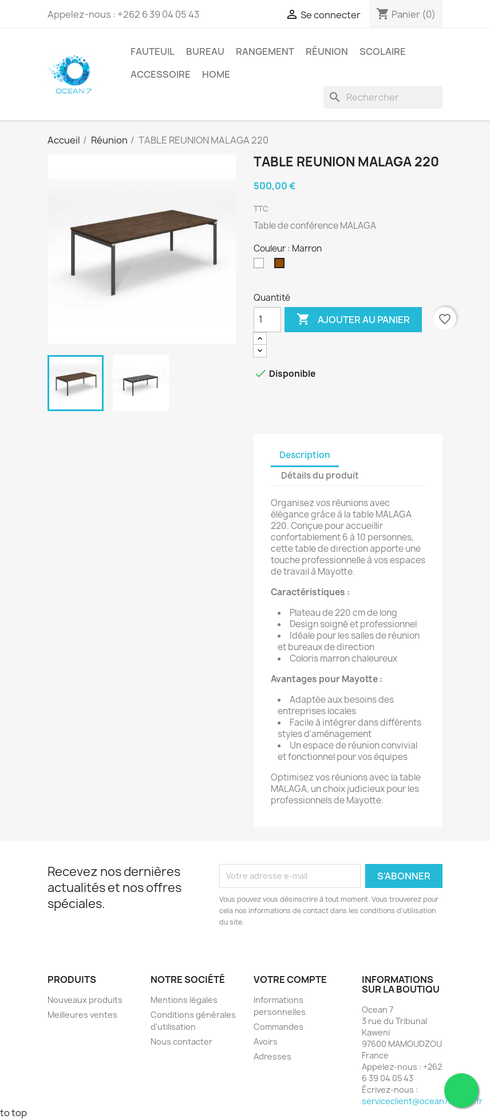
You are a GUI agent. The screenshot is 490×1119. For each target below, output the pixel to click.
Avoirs (266, 1041)
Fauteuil (153, 51)
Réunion (327, 51)
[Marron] (281, 266)
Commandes (278, 1026)
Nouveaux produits (85, 999)
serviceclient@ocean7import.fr (422, 1101)
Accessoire (161, 74)
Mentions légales (184, 999)
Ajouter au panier (353, 319)
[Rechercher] (382, 97)
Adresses (272, 1056)
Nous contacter (181, 1041)
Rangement (265, 51)
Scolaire (382, 51)
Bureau (205, 51)
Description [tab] (304, 455)
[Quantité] (267, 319)
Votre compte (290, 979)
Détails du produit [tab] (320, 475)
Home (216, 74)
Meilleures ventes (82, 1014)
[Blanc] (261, 266)
